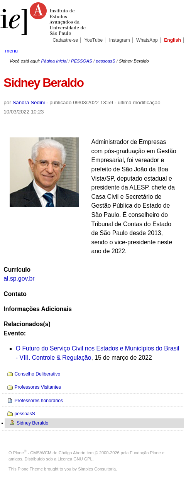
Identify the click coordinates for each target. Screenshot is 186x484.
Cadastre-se (65, 40)
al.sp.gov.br (18, 278)
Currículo (16, 269)
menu (11, 51)
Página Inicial (54, 61)
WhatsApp (147, 40)
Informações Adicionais (37, 309)
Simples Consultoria (97, 469)
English (172, 40)
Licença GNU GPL (74, 459)
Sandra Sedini (28, 102)
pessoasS (105, 61)
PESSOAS (81, 61)
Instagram (119, 40)
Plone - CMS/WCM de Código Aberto (49, 452)
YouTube (94, 40)
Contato (14, 294)
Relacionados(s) (26, 324)
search (173, 50)
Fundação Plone (145, 452)
